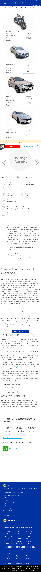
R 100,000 (29, 556)
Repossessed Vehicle (31, 146)
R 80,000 (8, 556)
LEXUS (19, 534)
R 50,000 (8, 553)
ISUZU (8, 541)
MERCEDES (8, 536)
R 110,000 (8, 558)
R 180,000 (8, 561)
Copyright (6, 505)
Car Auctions (36, 5)
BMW (8, 531)
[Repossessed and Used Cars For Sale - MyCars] (20, 3)
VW (29, 536)
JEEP (29, 541)
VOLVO (29, 544)
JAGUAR (18, 541)
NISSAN (18, 536)
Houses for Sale (9, 521)
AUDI (8, 539)
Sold (14, 146)
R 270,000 (8, 563)
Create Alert (11, 392)
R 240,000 (29, 561)
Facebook (6, 515)
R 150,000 (29, 558)
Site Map (5, 500)
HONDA (19, 539)
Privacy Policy (7, 508)
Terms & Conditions (8, 510)
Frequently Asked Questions (11, 503)
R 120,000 (19, 558)
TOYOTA (29, 534)
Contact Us (6, 498)
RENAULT (19, 544)
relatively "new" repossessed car (21, 367)
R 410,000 (29, 563)
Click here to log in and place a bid (20, 142)
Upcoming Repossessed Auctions (12, 495)
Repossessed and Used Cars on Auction (20, 527)
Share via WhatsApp (14, 448)
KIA (8, 534)
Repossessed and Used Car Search (13, 492)
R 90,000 (18, 556)
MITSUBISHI (8, 544)
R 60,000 (18, 553)
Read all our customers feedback (12, 438)
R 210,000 (19, 561)
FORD (18, 531)
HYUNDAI (29, 531)
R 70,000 (29, 553)
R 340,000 (19, 563)
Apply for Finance (20, 331)
